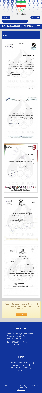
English (6, 17)
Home (22, 381)
